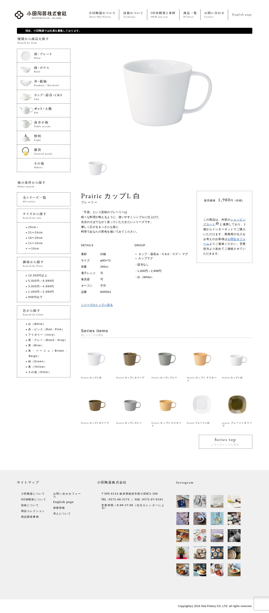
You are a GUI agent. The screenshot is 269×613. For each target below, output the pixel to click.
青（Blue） (36, 345)
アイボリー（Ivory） (42, 334)
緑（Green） (37, 361)
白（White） (145, 277)
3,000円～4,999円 (41, 286)
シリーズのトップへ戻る (97, 304)
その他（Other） (40, 372)
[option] (98, 168)
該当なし (143, 264)
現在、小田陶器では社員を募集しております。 (53, 30)
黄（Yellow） (37, 366)
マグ (185, 254)
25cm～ (33, 227)
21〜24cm (35, 232)
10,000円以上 (38, 275)
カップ (142, 258)
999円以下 (35, 297)
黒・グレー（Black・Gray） (48, 340)
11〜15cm (35, 243)
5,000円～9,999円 (41, 280)
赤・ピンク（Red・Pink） (46, 329)
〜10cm (33, 248)
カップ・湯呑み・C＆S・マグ (158, 254)
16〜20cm (35, 237)
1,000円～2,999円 (149, 271)
